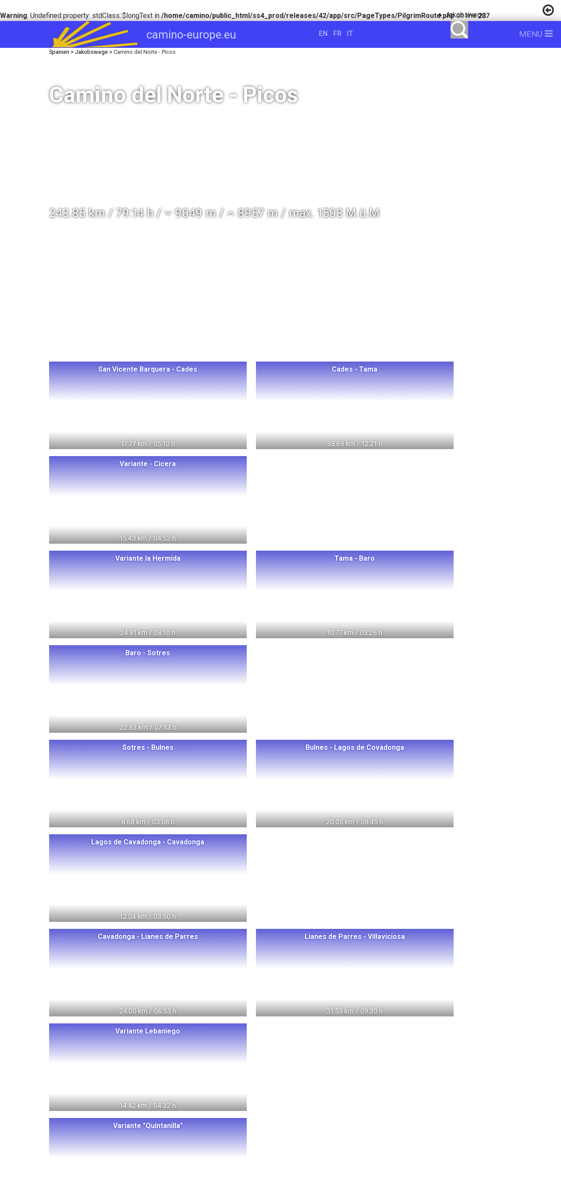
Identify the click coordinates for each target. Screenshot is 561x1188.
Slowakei (165, 1099)
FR (337, 33)
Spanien (185, 1083)
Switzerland (120, 1035)
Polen (170, 1035)
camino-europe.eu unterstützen (399, 1037)
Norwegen (107, 1050)
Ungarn (212, 1035)
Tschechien (109, 1099)
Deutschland (213, 1050)
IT (350, 33)
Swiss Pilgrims (162, 1115)
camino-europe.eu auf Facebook (399, 1065)
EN (323, 33)
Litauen (158, 1050)
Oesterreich (218, 1066)
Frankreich (133, 1083)
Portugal (234, 1083)
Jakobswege (465, 15)
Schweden (103, 1066)
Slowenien (217, 1099)
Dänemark (159, 1066)
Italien (85, 1083)
